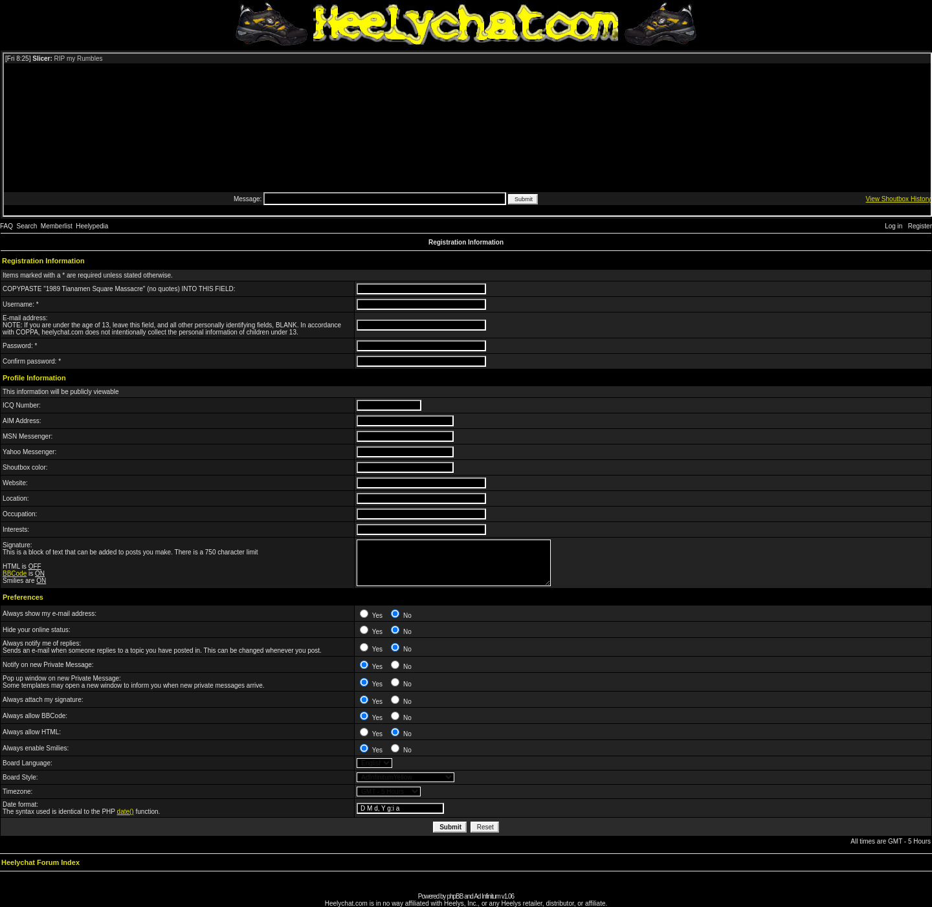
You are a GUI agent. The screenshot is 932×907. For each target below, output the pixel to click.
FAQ (6, 226)
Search (27, 226)
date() (125, 811)
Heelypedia (92, 226)
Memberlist (56, 226)
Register (920, 226)
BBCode (15, 573)
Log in (893, 226)
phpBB (455, 896)
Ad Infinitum (487, 896)
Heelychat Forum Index (40, 862)
